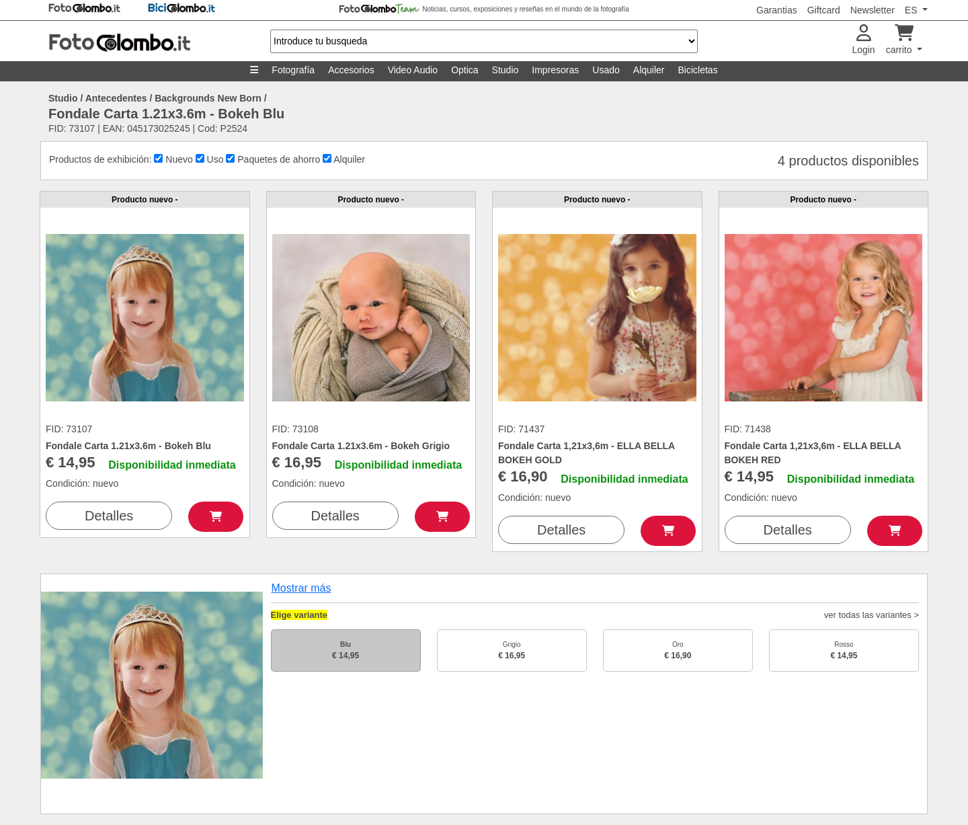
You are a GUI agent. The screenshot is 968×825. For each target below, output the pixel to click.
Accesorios (351, 70)
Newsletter (872, 10)
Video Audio (413, 70)
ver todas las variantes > (871, 615)
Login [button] (863, 40)
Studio (505, 70)
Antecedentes (116, 98)
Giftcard (823, 10)
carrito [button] (900, 40)
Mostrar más (301, 588)
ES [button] (912, 10)
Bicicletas (698, 70)
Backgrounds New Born (208, 98)
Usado (605, 70)
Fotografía (293, 70)
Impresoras (555, 70)
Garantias (776, 10)
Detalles (109, 515)
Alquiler (649, 70)
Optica (464, 70)
